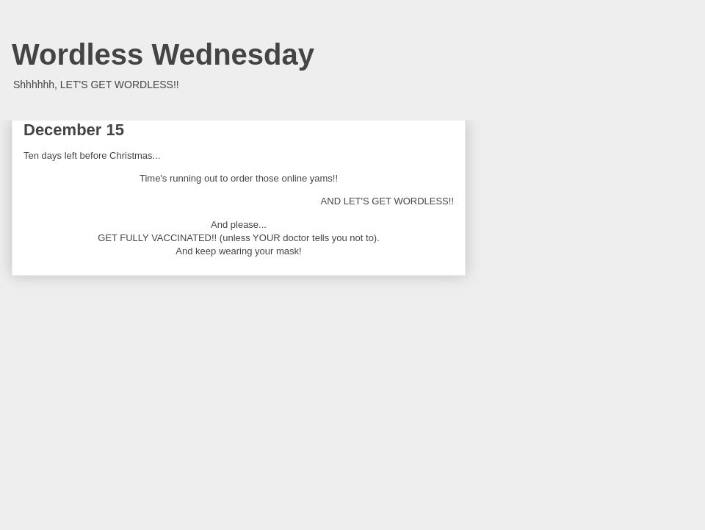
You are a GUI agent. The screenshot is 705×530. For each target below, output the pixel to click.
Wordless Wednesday (163, 54)
